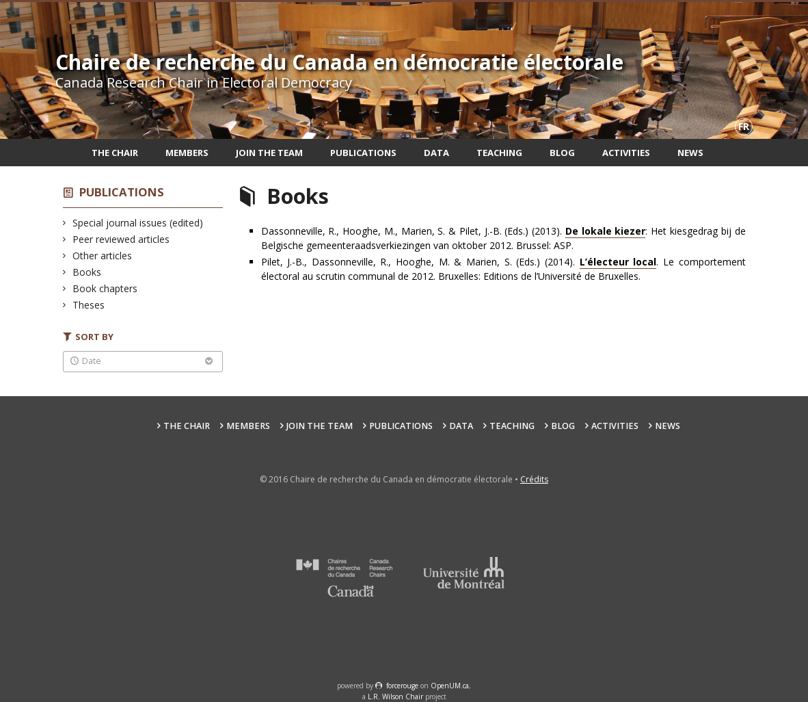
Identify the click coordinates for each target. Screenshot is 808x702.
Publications (363, 152)
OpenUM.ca (450, 685)
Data (436, 152)
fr (743, 126)
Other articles (102, 255)
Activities (626, 152)
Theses (89, 304)
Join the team (269, 152)
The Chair (115, 152)
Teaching (499, 152)
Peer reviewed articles (121, 239)
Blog (562, 152)
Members (186, 152)
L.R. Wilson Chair (395, 696)
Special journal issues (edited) (138, 222)
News (690, 152)
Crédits (534, 479)
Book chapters (105, 288)
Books (87, 271)
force (402, 685)
